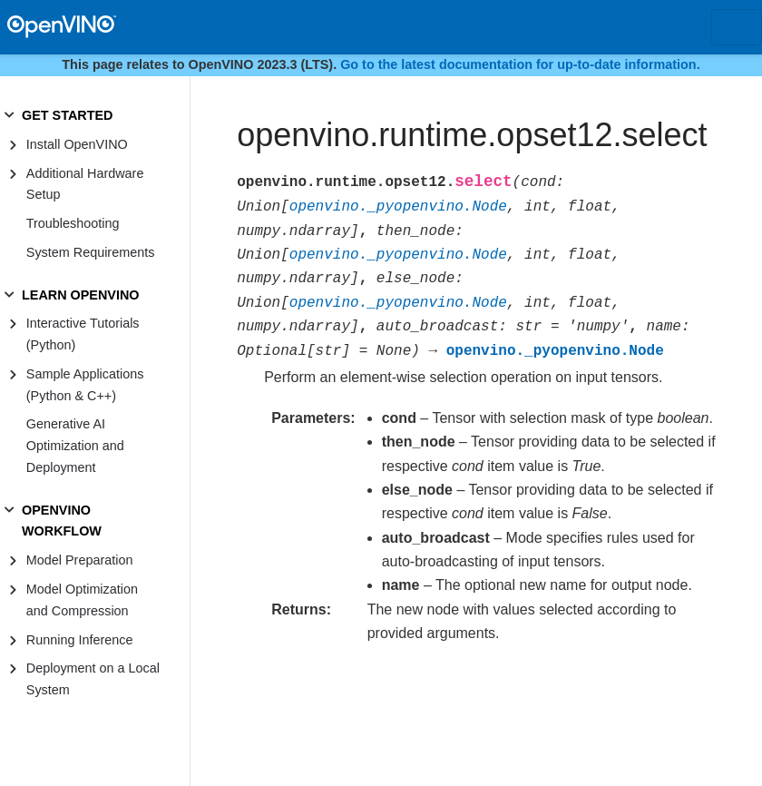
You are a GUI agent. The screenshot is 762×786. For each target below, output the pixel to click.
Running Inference (79, 640)
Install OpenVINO (77, 144)
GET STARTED (67, 115)
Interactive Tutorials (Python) (83, 334)
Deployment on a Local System (93, 679)
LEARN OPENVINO (81, 295)
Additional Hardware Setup (85, 184)
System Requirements (90, 252)
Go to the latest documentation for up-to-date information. (520, 64)
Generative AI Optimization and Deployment (75, 446)
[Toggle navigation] (736, 27)
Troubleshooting (73, 223)
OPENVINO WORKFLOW (62, 521)
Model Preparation (79, 560)
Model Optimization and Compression (82, 600)
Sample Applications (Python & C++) (85, 385)
